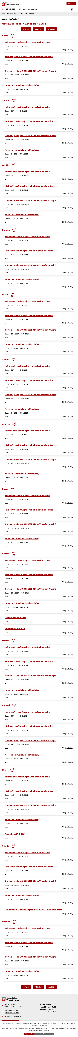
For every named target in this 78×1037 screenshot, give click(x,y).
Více (6, 50)
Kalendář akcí (11, 14)
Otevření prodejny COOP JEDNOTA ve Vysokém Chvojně (30, 71)
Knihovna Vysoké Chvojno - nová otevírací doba (27, 42)
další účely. (43, 1025)
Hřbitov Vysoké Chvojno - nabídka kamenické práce (29, 56)
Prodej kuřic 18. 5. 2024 (15, 628)
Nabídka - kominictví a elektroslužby (22, 85)
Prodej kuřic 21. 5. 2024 (15, 834)
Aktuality (70, 50)
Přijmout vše (28, 1034)
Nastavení (50, 1034)
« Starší (25, 29)
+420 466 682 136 (11, 1010)
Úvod (3, 14)
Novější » (52, 29)
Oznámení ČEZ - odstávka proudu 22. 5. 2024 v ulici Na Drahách (33, 910)
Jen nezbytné (39, 1034)
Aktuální (38, 29)
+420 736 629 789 (12, 1013)
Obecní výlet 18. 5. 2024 (15, 617)
